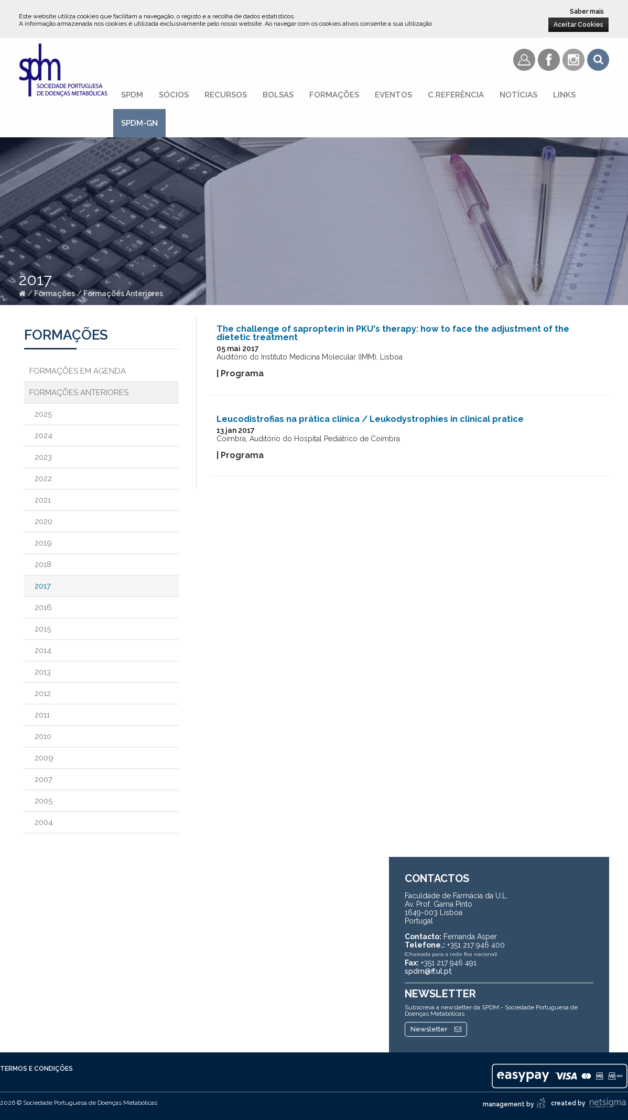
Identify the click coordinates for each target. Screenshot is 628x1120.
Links (564, 95)
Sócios (174, 95)
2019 (43, 543)
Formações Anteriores (123, 293)
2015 (43, 629)
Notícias (518, 95)
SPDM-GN (139, 123)
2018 (43, 564)
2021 (43, 500)
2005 (43, 801)
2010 (43, 736)
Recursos (225, 95)
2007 (43, 779)
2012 (43, 693)
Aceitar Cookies (578, 24)
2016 (43, 607)
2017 (43, 586)
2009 (44, 758)
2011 (42, 715)
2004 (44, 822)
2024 (43, 435)
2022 (43, 478)
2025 (43, 414)
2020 (43, 521)
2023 (43, 457)
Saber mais (587, 11)
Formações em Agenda (77, 371)
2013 (43, 672)
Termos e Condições (36, 1068)
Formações (334, 95)
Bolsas (278, 95)
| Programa (240, 373)
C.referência (456, 95)
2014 (43, 650)
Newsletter (435, 1029)
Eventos (393, 95)
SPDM (132, 95)
